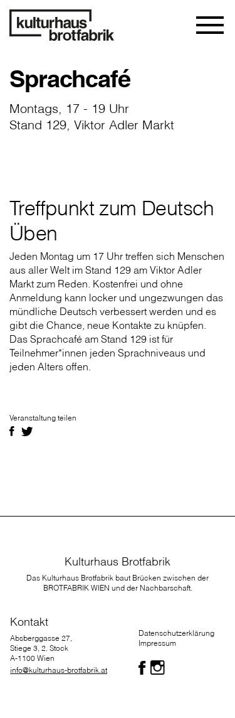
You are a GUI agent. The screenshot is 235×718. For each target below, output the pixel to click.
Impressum (157, 643)
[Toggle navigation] (211, 25)
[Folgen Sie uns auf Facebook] (141, 667)
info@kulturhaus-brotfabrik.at (58, 670)
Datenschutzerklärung (176, 633)
